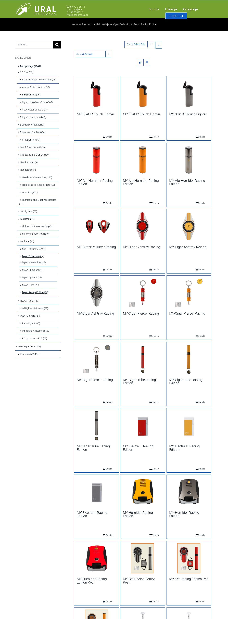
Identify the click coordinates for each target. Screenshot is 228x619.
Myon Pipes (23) (30, 285)
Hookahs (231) (30, 192)
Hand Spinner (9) (29, 162)
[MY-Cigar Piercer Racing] (142, 292)
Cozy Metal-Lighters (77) (35, 109)
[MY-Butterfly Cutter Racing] (96, 226)
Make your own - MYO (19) (35, 234)
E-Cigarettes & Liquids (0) (33, 117)
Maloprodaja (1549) (30, 66)
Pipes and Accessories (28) (36, 330)
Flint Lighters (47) (31, 139)
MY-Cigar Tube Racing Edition (139, 381)
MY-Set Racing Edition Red (188, 579)
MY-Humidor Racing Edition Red (92, 580)
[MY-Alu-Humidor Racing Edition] (96, 160)
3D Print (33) (26, 72)
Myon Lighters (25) (32, 277)
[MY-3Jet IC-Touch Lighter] (96, 93)
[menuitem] (156, 9)
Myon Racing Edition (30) (35, 292)
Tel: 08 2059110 (75, 12)
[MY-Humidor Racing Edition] (142, 491)
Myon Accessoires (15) (34, 262)
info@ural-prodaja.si (77, 15)
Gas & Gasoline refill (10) (33, 147)
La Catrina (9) (27, 219)
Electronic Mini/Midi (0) (32, 124)
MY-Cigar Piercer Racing (141, 313)
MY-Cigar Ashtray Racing (141, 247)
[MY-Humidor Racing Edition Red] (96, 558)
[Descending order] (159, 45)
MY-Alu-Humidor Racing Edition (95, 182)
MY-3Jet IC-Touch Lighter (95, 114)
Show (85, 54)
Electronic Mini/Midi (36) (32, 132)
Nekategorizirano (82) (29, 346)
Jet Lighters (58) (28, 211)
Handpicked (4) (28, 169)
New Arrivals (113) (29, 300)
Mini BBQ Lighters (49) (33, 249)
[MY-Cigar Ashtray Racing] (142, 226)
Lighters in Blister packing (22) (38, 226)
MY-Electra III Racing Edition (138, 447)
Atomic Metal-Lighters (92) (36, 87)
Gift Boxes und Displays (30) (34, 154)
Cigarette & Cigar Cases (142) (37, 102)
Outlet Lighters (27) (30, 315)
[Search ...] (34, 44)
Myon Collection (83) (33, 256)
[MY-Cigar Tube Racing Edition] (142, 359)
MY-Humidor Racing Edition (138, 514)
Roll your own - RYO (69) (34, 338)
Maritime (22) (27, 241)
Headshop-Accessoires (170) (37, 177)
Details (107, 136)
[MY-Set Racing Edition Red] (189, 558)
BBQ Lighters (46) (31, 94)
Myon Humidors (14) (33, 270)
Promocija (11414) (30, 354)
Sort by (136, 44)
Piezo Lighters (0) (31, 323)
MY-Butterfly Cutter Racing (96, 247)
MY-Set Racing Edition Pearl (139, 580)
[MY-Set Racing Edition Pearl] (142, 558)
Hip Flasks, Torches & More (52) (38, 184)
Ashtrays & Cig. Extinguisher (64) (39, 79)
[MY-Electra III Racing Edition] (142, 425)
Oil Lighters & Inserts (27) (35, 308)
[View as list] (147, 62)
